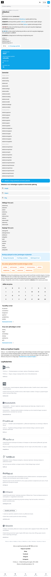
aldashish (4, 207)
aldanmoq (4, 222)
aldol (3, 239)
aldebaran (4, 235)
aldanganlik (5, 230)
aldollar (4, 243)
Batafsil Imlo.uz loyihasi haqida (28, 356)
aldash (3, 210)
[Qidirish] (48, 6)
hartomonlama (31, 267)
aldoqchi (4, 247)
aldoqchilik (5, 249)
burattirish (4, 308)
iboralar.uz (34, 541)
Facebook (25, 554)
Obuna (18, 564)
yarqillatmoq (5, 317)
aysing (3, 329)
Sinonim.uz (22, 19)
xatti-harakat (13, 267)
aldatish (4, 214)
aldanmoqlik (5, 220)
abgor (3, 331)
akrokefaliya (5, 334)
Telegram (25, 556)
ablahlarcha (5, 338)
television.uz (25, 541)
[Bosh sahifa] (13, 2)
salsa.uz (11, 541)
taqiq (13, 270)
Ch (45, 299)
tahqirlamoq (29, 270)
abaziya (4, 336)
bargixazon (5, 313)
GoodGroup (25, 564)
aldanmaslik (5, 224)
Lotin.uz (23, 21)
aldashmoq (5, 205)
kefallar (4, 319)
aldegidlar (4, 237)
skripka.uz (15, 541)
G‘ (32, 299)
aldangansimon (6, 233)
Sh (38, 299)
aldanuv (4, 218)
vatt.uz (29, 541)
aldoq (3, 245)
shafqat (5, 267)
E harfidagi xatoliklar (22, 258)
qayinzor (4, 315)
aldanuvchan (5, 216)
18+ (33, 564)
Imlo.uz (18, 280)
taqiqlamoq (6, 270)
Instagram (25, 559)
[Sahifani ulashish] (48, 2)
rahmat (40, 267)
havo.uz (44, 541)
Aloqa (25, 551)
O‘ (25, 299)
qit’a (3, 340)
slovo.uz (20, 541)
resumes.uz (39, 541)
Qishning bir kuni (35, 258)
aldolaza (4, 241)
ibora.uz (7, 541)
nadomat (22, 267)
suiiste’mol (20, 270)
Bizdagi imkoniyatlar (8, 258)
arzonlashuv (5, 310)
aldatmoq (4, 212)
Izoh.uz (25, 24)
